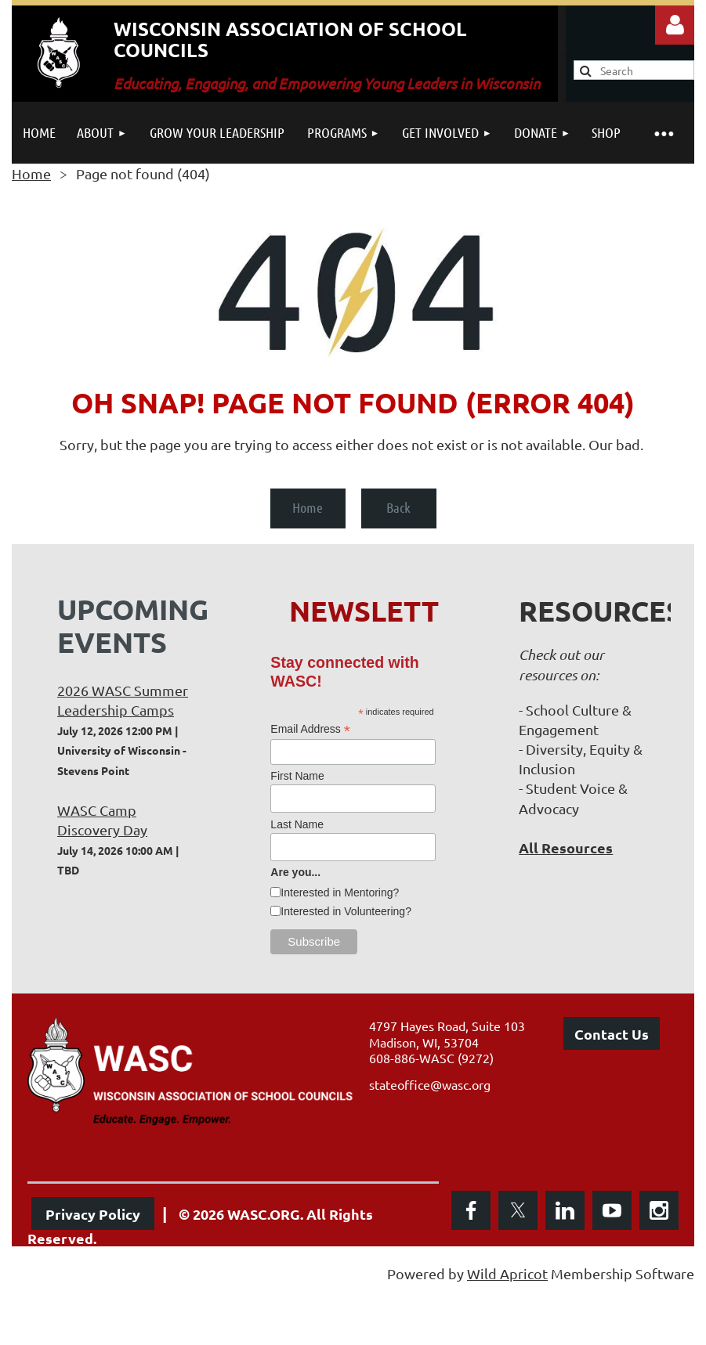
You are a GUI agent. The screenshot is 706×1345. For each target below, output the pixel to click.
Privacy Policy (92, 1214)
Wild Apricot (507, 1273)
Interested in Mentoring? (340, 892)
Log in (674, 25)
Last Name (297, 824)
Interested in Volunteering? (346, 911)
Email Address (310, 729)
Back (398, 507)
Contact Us (611, 1034)
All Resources (566, 847)
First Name (297, 776)
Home (31, 173)
